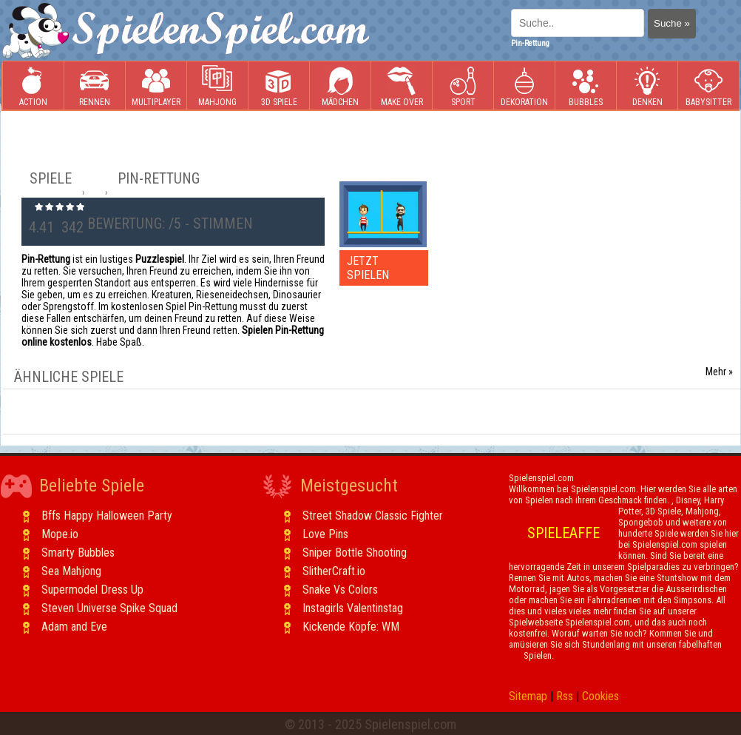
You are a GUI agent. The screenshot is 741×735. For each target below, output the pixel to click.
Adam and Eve (74, 627)
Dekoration (524, 86)
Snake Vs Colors (340, 590)
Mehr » (719, 371)
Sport (462, 86)
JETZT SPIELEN (368, 268)
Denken (647, 86)
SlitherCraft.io (333, 571)
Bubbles (586, 86)
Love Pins (325, 534)
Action (33, 86)
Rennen (94, 86)
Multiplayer (156, 86)
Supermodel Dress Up (92, 590)
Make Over (402, 86)
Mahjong (217, 86)
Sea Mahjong (71, 571)
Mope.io (59, 534)
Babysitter (708, 86)
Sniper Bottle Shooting (354, 553)
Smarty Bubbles (78, 553)
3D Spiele (279, 86)
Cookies (600, 696)
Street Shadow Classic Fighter (372, 516)
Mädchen (340, 86)
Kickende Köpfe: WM (350, 627)
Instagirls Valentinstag (352, 608)
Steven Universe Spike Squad (109, 608)
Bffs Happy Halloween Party (106, 516)
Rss (564, 696)
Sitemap (528, 696)
